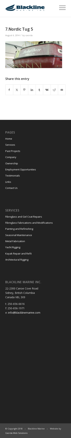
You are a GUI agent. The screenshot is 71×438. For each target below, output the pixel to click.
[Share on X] (17, 90)
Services (10, 144)
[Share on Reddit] (54, 90)
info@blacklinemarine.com (24, 312)
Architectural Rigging (16, 259)
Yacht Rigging (12, 247)
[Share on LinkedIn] (32, 90)
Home (8, 138)
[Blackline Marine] (29, 7)
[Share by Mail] (62, 90)
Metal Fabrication (15, 241)
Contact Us (11, 188)
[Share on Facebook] (9, 90)
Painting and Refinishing (19, 229)
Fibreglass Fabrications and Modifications (29, 222)
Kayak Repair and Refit (18, 253)
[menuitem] (60, 7)
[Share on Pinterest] (24, 90)
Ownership (11, 163)
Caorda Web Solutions (16, 433)
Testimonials (12, 175)
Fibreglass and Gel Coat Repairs (23, 216)
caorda (29, 35)
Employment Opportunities (20, 169)
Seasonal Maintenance (18, 235)
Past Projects (12, 151)
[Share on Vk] (47, 90)
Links (8, 182)
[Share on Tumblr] (39, 90)
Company (10, 157)
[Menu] (60, 7)
